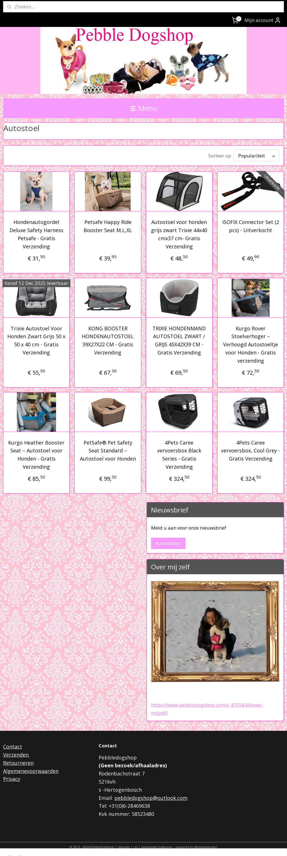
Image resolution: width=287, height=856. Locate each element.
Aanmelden (168, 542)
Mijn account (262, 20)
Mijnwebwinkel (206, 846)
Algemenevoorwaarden (31, 769)
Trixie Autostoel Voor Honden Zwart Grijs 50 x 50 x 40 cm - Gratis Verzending (36, 339)
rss (135, 846)
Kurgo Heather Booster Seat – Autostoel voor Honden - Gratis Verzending (36, 453)
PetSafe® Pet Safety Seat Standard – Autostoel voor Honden (108, 449)
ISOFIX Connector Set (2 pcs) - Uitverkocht (250, 225)
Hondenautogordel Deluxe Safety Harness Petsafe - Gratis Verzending (36, 233)
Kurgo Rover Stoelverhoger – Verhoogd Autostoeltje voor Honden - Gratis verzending (250, 343)
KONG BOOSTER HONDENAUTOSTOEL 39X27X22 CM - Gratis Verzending (108, 339)
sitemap (124, 846)
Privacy (11, 777)
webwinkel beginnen (157, 846)
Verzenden (16, 753)
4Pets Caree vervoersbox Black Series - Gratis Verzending (179, 453)
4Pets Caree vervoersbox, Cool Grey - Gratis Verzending (250, 449)
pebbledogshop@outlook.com (151, 796)
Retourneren (18, 761)
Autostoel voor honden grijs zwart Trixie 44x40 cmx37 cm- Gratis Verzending (179, 233)
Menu (143, 108)
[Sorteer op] (256, 155)
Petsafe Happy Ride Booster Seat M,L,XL (108, 225)
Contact (12, 745)
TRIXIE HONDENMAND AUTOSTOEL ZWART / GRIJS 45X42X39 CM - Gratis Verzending (179, 339)
